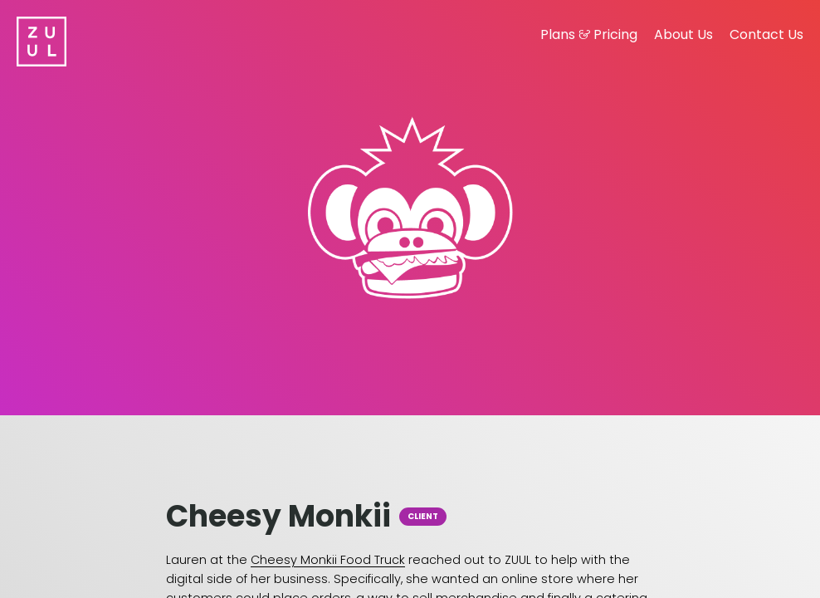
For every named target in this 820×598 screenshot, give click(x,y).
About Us (683, 34)
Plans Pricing (588, 34)
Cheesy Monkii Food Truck (328, 559)
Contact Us (766, 34)
